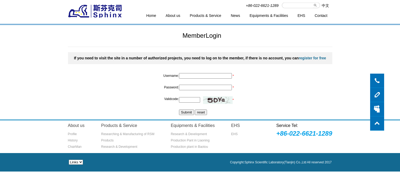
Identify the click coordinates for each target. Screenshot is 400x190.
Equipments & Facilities (269, 15)
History (73, 140)
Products (107, 140)
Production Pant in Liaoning (190, 140)
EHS (301, 15)
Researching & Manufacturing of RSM (127, 134)
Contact (321, 15)
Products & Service (205, 15)
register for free (312, 58)
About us (173, 15)
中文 (325, 5)
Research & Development (119, 147)
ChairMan (75, 147)
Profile (72, 134)
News (235, 15)
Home (151, 15)
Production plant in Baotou (189, 147)
